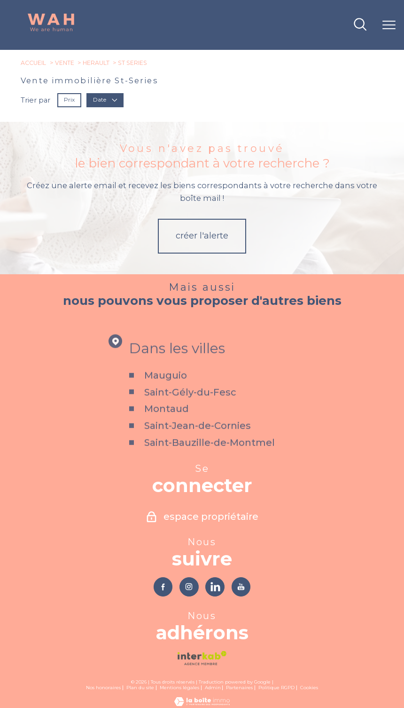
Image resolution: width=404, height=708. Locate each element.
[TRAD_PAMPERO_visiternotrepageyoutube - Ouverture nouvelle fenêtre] (241, 587)
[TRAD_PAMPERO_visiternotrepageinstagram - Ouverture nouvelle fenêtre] (189, 587)
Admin (213, 687)
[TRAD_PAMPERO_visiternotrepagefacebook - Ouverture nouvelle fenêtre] (163, 587)
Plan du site (140, 687)
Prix (69, 99)
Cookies (309, 687)
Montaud (166, 422)
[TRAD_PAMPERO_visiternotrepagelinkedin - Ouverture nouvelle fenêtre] (215, 587)
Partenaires (239, 687)
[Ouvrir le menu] (389, 25)
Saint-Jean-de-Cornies (197, 439)
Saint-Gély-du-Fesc (190, 405)
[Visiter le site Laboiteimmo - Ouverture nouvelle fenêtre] (202, 704)
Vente (64, 62)
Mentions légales (179, 687)
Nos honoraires (103, 687)
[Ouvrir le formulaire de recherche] (360, 25)
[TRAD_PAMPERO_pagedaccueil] (51, 30)
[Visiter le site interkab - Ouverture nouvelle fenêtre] (202, 658)
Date (105, 99)
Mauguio (165, 388)
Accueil (33, 62)
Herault (96, 62)
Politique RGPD (276, 687)
